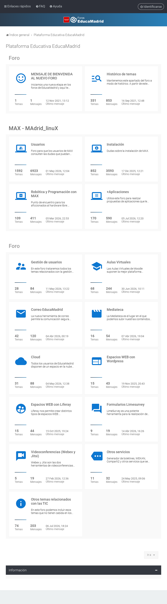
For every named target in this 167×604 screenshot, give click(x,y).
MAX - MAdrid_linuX (33, 128)
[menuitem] (41, 6)
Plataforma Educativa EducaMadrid (43, 46)
